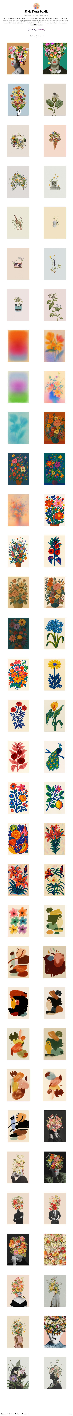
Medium (41, 29)
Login (69, 1414)
